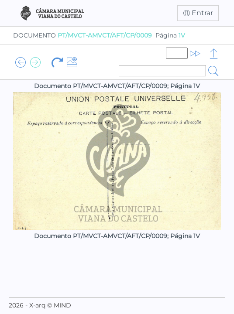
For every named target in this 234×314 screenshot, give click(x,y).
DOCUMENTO (82, 35)
